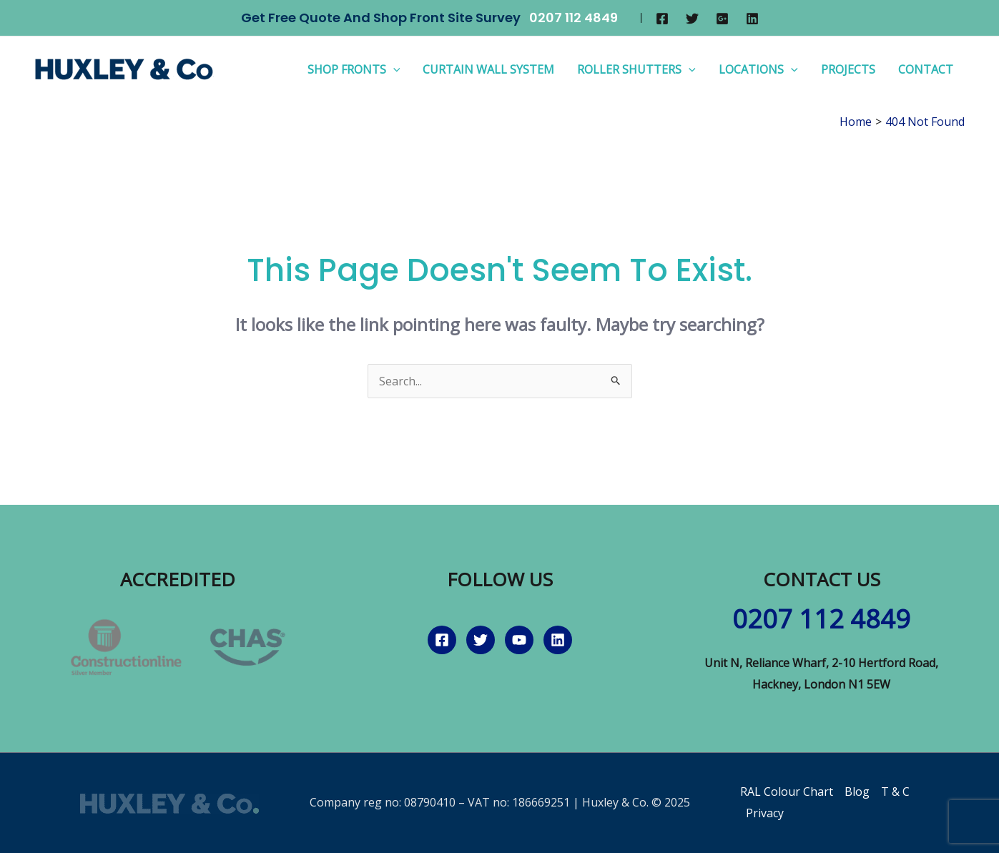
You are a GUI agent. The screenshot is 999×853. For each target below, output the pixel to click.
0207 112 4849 (573, 17)
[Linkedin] (752, 18)
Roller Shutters (636, 69)
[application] (393, 69)
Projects (848, 69)
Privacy (765, 813)
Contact (925, 69)
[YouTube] (519, 640)
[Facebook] (662, 18)
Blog (857, 791)
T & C (895, 791)
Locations (758, 69)
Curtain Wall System (488, 69)
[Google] (722, 18)
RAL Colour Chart (786, 791)
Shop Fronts (353, 69)
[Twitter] (692, 18)
